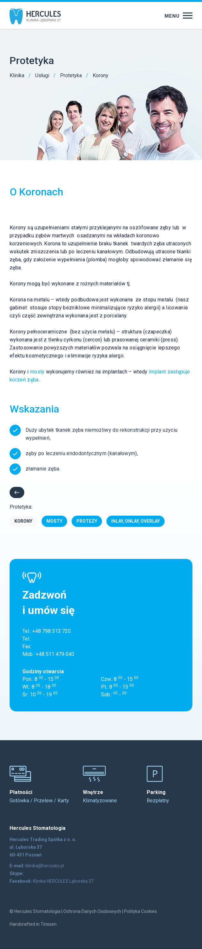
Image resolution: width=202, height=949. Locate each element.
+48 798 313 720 (51, 631)
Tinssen (49, 929)
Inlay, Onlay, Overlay (135, 521)
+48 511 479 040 (55, 654)
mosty (37, 372)
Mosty (54, 521)
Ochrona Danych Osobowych (92, 916)
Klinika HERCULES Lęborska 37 (63, 881)
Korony (23, 521)
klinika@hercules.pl (45, 865)
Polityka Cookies (140, 916)
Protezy (86, 521)
